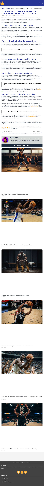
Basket (9, 8)
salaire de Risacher (32, 116)
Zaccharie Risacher (34, 106)
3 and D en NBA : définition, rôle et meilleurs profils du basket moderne (16, 244)
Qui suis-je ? (6, 479)
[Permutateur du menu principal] (42, 3)
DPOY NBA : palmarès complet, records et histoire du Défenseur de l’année (17, 346)
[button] (39, 3)
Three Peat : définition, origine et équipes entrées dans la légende (15, 295)
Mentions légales (6, 481)
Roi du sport (4, 8)
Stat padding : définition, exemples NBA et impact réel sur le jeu (15, 194)
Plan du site (6, 478)
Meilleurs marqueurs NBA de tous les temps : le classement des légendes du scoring (19, 448)
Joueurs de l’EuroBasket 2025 (9, 482)
